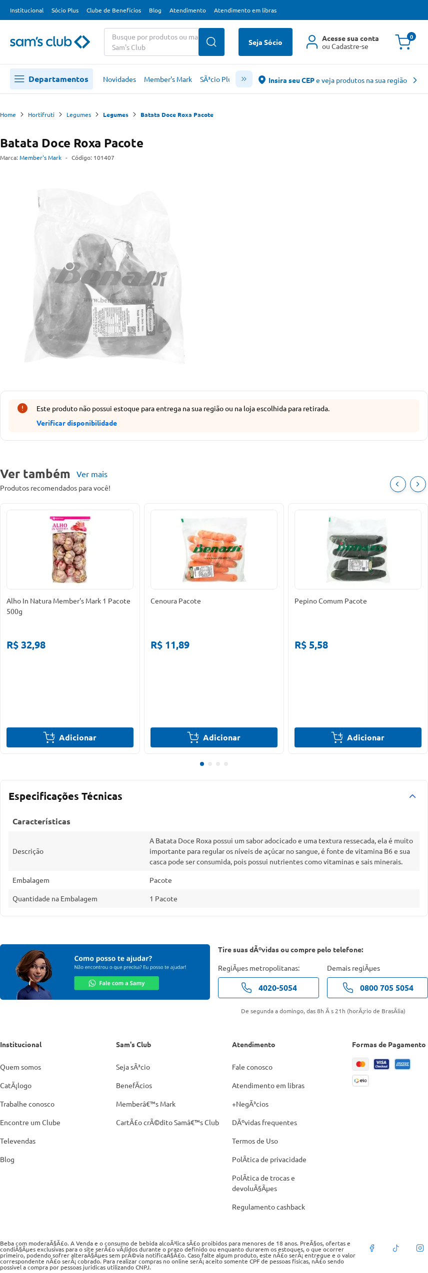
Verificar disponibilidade (76, 422)
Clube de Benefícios (113, 10)
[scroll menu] (244, 78)
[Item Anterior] (398, 484)
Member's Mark (168, 78)
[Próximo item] (418, 484)
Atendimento (188, 10)
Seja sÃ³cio (133, 1066)
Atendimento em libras (245, 10)
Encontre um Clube (30, 1122)
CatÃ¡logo (16, 1085)
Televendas (18, 1140)
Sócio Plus (65, 10)
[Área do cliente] (342, 42)
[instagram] (420, 1248)
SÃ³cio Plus (217, 78)
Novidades (119, 78)
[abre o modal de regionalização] (338, 79)
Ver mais (92, 474)
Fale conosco (252, 1066)
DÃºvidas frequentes (264, 1122)
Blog (155, 10)
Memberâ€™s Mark (146, 1103)
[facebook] (372, 1248)
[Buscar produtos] (211, 42)
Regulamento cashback (268, 1206)
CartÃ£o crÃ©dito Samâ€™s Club (167, 1122)
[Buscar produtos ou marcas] (164, 42)
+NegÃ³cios (250, 1103)
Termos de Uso (255, 1140)
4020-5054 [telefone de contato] (268, 988)
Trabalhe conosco (27, 1103)
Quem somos (20, 1066)
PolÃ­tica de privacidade (269, 1159)
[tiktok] (396, 1248)
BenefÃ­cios (134, 1085)
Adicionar (69, 737)
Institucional (27, 10)
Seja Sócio (265, 41)
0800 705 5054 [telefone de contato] (378, 988)
